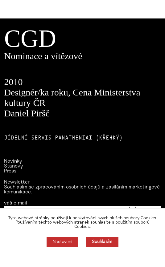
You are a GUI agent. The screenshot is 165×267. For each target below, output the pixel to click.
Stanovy (13, 166)
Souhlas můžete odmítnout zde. (82, 257)
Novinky (13, 161)
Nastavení (62, 242)
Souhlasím (102, 242)
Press (10, 171)
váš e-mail (15, 203)
